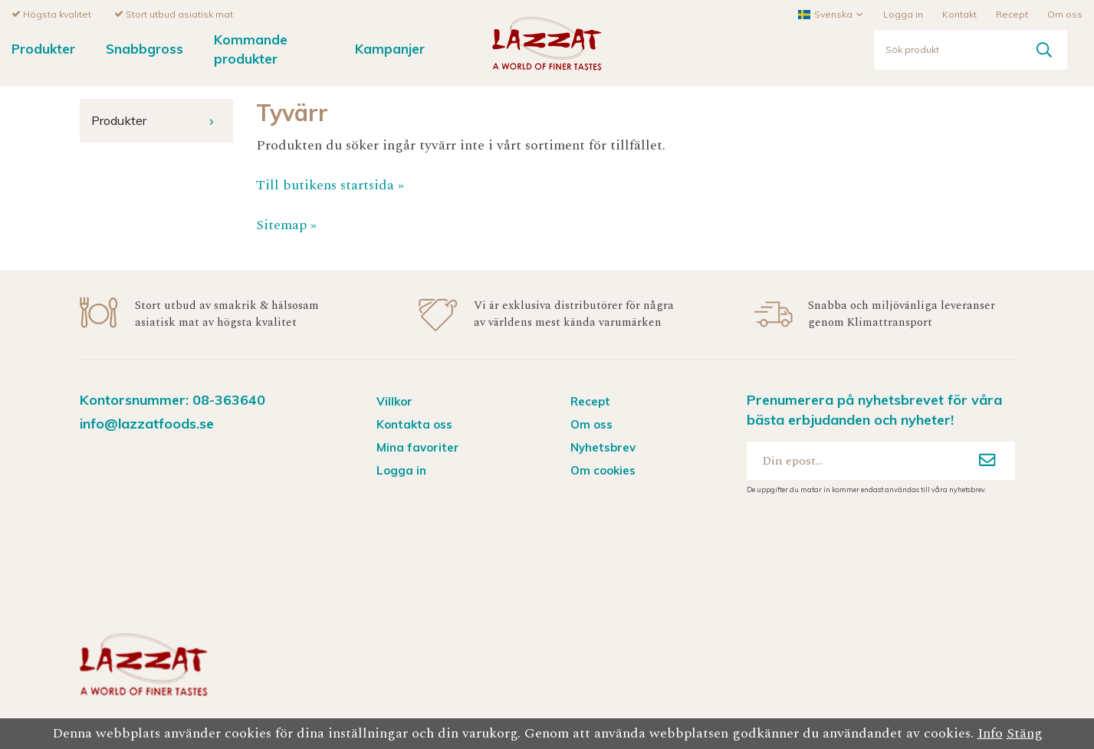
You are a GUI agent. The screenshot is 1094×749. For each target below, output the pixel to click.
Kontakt (959, 13)
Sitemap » (286, 224)
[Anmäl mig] (987, 460)
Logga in (903, 13)
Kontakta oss (414, 423)
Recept (1012, 13)
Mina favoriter (417, 446)
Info (990, 733)
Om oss (1065, 13)
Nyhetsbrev (603, 446)
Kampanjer (390, 48)
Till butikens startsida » (330, 184)
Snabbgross (144, 48)
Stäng (1025, 733)
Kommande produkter (250, 48)
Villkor (394, 400)
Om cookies (603, 469)
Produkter (43, 48)
